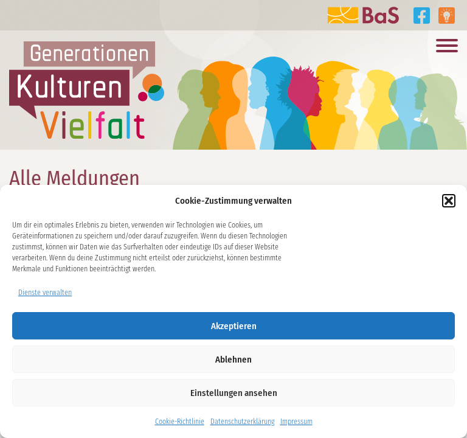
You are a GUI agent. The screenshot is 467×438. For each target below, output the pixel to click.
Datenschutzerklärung (242, 421)
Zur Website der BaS (363, 15)
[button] (449, 201)
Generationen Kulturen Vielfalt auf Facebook (421, 15)
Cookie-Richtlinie (179, 421)
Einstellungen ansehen (233, 393)
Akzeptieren (234, 326)
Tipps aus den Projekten (446, 15)
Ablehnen (233, 359)
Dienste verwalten (45, 292)
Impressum (296, 421)
